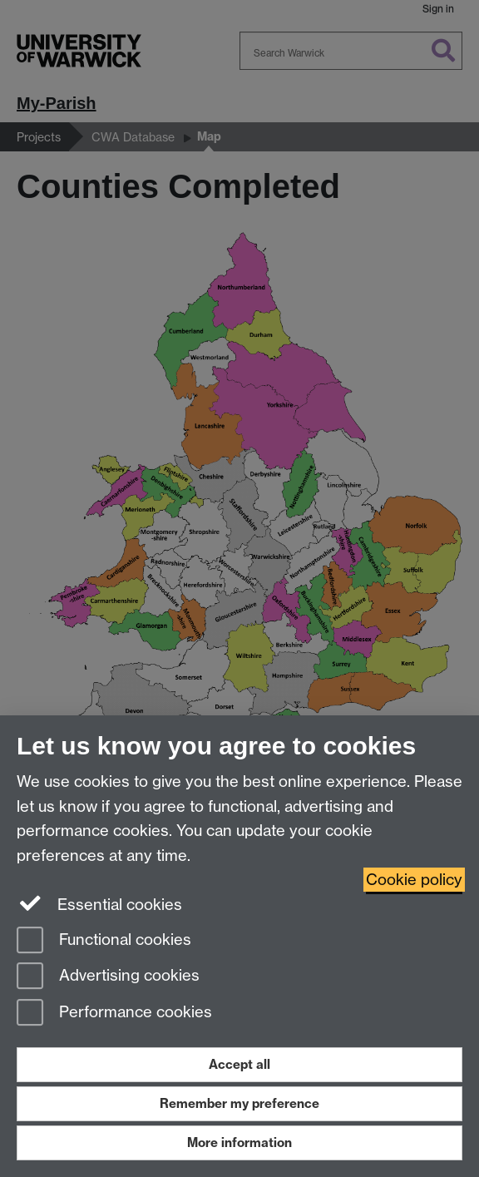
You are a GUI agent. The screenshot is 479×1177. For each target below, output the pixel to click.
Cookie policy (414, 879)
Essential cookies (99, 903)
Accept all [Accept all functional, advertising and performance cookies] (239, 1064)
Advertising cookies (108, 977)
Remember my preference (239, 1103)
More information (239, 1142)
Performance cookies (114, 1013)
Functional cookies (104, 941)
